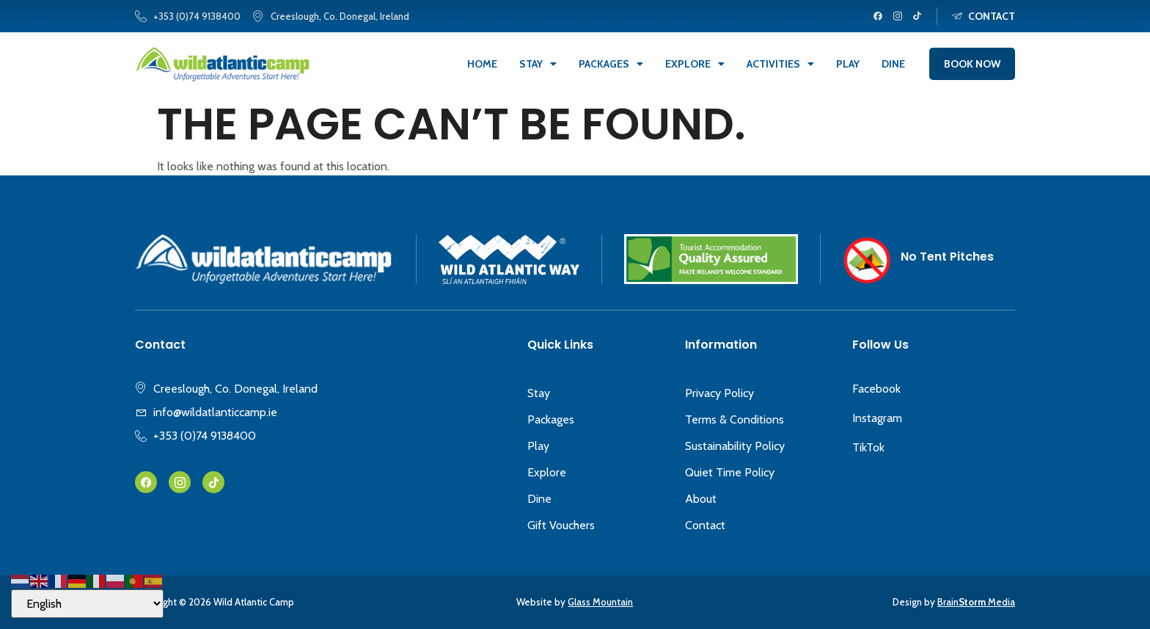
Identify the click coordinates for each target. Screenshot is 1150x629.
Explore (695, 64)
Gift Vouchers (561, 525)
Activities (780, 64)
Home (482, 63)
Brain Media (976, 602)
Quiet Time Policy (729, 472)
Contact (705, 525)
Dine (893, 63)
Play (848, 63)
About (701, 499)
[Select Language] (87, 603)
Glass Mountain (600, 602)
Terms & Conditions (734, 419)
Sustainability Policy (735, 446)
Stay (538, 64)
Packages (611, 64)
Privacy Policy (719, 393)
